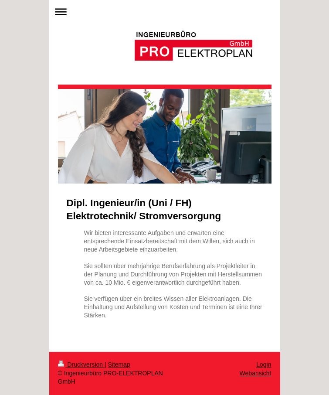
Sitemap (119, 364)
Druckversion (81, 364)
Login (263, 364)
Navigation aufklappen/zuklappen (164, 11)
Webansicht (255, 373)
